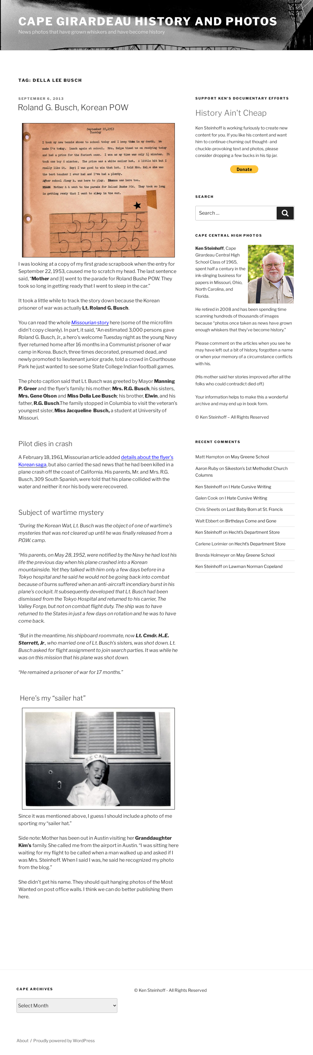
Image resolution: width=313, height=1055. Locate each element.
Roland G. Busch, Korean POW (73, 107)
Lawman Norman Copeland (255, 566)
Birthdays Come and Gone (250, 520)
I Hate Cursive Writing (250, 486)
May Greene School (250, 456)
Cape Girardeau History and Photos (148, 21)
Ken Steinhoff (208, 486)
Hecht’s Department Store (254, 532)
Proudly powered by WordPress (64, 1040)
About (22, 1040)
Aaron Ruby (206, 468)
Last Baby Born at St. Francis (255, 509)
